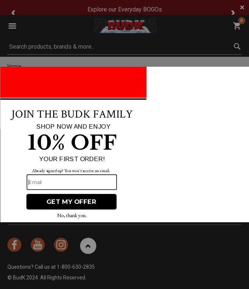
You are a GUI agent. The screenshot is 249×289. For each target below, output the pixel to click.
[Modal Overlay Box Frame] (124, 144)
